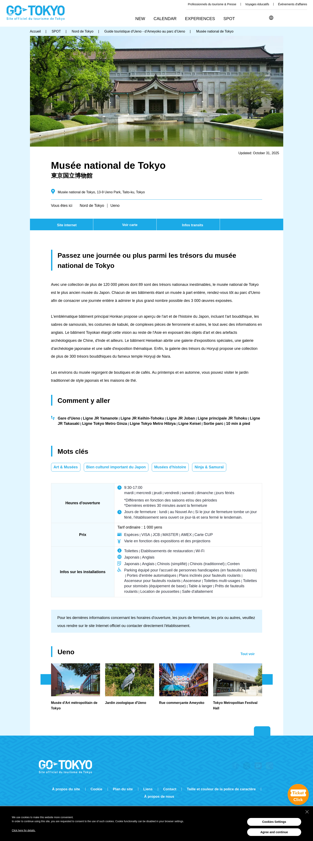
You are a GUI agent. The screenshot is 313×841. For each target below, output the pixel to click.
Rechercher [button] (282, 18)
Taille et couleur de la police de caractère (221, 789)
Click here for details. (23, 830)
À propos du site (66, 789)
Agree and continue (274, 832)
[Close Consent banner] (307, 811)
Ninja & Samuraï (209, 467)
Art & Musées (66, 467)
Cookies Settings (274, 821)
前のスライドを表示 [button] (46, 679)
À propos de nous (159, 797)
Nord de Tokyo (92, 205)
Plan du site (123, 789)
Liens (148, 789)
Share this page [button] (292, 18)
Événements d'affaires (292, 4)
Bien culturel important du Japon (116, 467)
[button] (166, 19)
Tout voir (248, 654)
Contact (169, 789)
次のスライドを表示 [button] (267, 679)
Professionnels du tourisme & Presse (212, 4)
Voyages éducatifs (257, 4)
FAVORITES (303, 18)
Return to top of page (262, 731)
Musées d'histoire (170, 467)
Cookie (96, 789)
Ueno (114, 205)
